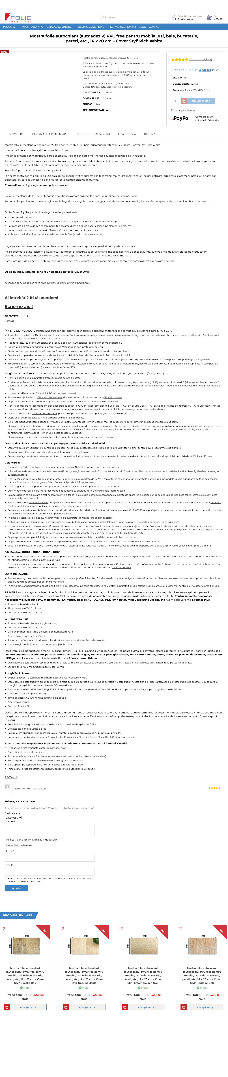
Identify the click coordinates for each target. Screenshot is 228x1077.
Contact (155, 26)
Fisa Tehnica (127, 134)
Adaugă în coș (201, 101)
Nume (9, 849)
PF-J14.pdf (11, 776)
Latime (9, 320)
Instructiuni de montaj (93, 134)
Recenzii (150, 134)
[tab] (16, 134)
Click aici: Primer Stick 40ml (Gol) (45, 594)
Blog (142, 26)
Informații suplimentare (50, 134)
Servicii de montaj (123, 26)
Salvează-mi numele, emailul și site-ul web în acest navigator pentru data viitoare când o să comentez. (50, 879)
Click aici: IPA (117, 404)
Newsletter (127, 1058)
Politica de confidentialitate (21, 1070)
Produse (11, 27)
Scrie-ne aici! (15, 306)
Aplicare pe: (92, 92)
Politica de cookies (16, 1064)
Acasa (66, 1058)
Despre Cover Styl (92, 27)
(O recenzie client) (204, 59)
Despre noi (69, 1064)
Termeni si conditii (15, 1058)
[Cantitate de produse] (175, 101)
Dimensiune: (91, 98)
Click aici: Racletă (38, 501)
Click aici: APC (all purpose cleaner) (56, 391)
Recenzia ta (13, 820)
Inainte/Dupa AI (32, 26)
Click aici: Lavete (112, 396)
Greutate (12, 314)
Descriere (16, 134)
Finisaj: (88, 104)
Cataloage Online (60, 27)
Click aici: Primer (202, 455)
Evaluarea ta (12, 812)
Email (9, 863)
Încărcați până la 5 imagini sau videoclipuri (32, 838)
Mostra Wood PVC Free (197, 90)
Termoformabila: (96, 110)
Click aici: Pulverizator (49, 396)
